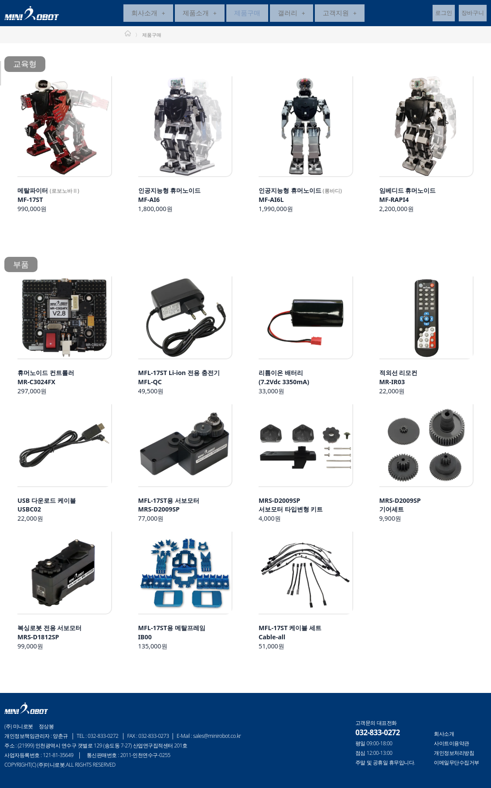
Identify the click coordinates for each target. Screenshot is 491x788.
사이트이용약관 (451, 743)
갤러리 (291, 14)
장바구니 (472, 14)
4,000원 (295, 512)
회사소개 (148, 14)
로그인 (443, 14)
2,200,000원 (411, 201)
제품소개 (200, 14)
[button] (148, 14)
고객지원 (340, 14)
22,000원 (401, 385)
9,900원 (402, 512)
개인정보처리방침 (454, 753)
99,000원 (54, 640)
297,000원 (49, 385)
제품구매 (247, 14)
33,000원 (287, 385)
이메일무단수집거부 (456, 763)
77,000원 (172, 512)
